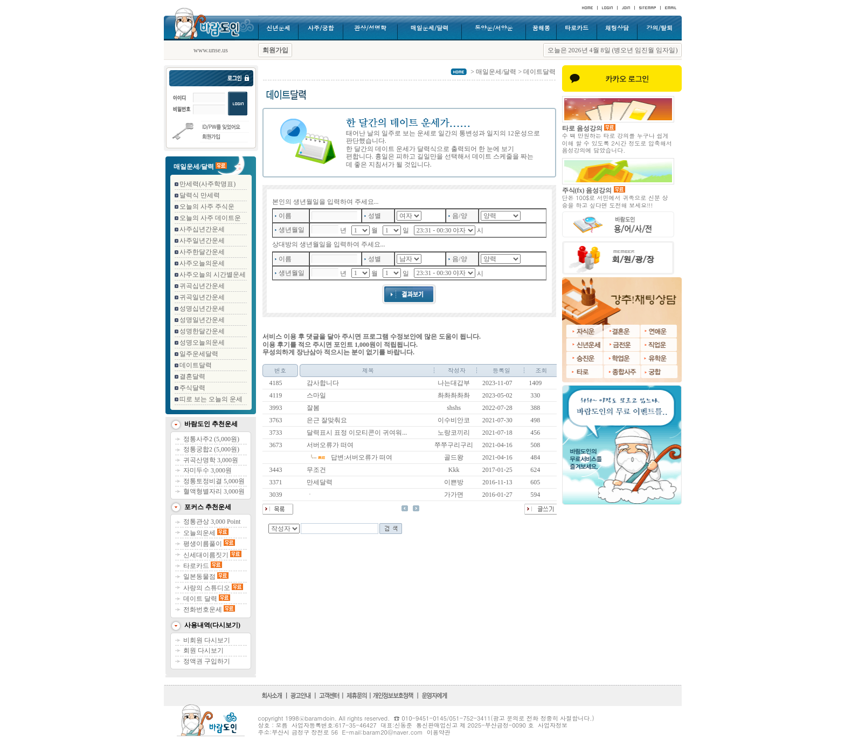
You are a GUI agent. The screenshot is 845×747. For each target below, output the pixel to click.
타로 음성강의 (588, 128)
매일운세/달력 (430, 28)
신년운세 (278, 28)
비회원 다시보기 (206, 640)
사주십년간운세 (202, 229)
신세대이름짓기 (212, 555)
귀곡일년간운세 (202, 297)
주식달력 (192, 388)
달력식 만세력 (199, 195)
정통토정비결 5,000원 (214, 481)
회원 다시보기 (203, 650)
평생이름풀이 (209, 543)
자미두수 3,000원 (207, 470)
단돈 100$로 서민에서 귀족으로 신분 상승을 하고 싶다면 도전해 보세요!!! (615, 201)
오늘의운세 (205, 533)
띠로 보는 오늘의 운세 (211, 399)
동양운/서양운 (494, 28)
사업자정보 (552, 725)
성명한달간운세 (202, 331)
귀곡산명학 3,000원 (210, 460)
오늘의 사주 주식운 (206, 206)
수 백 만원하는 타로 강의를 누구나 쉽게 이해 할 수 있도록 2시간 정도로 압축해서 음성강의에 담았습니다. (617, 143)
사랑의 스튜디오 (213, 588)
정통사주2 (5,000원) (211, 439)
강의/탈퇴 (659, 28)
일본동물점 (205, 576)
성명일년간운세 (202, 320)
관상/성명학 (370, 28)
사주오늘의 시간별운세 (212, 274)
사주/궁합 (321, 28)
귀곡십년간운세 (202, 286)
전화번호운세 (209, 609)
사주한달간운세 (202, 252)
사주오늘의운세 (202, 263)
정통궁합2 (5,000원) (211, 449)
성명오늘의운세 (202, 342)
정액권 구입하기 (206, 661)
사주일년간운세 (202, 240)
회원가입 (275, 50)
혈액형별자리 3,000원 (214, 491)
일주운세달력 (198, 354)
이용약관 (439, 732)
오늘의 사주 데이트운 (210, 218)
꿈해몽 (541, 28)
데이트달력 (195, 365)
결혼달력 (192, 376)
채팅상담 (617, 28)
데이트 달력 (206, 598)
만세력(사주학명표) (207, 184)
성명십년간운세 (202, 308)
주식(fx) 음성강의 (593, 190)
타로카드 (576, 28)
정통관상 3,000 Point (211, 521)
